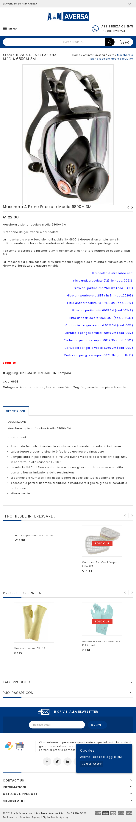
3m (83, 387)
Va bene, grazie (92, 764)
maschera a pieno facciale (106, 387)
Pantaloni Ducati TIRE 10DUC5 (131, 211)
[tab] (16, 411)
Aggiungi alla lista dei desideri (27, 373)
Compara (64, 373)
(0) (127, 42)
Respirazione (55, 387)
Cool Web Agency (30, 816)
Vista (111, 55)
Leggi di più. (114, 757)
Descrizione (16, 411)
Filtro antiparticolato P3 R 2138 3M (127, 211)
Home (76, 55)
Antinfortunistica (94, 55)
